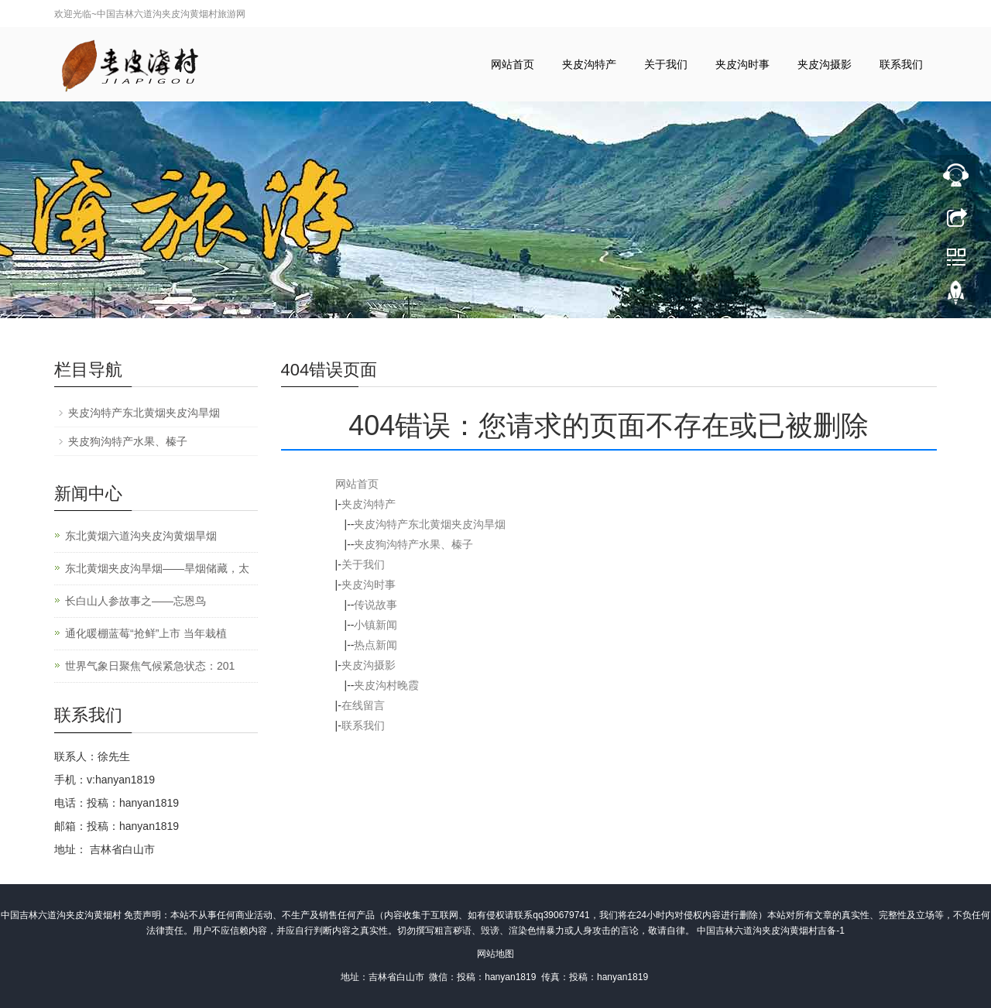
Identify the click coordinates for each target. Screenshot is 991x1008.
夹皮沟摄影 (824, 64)
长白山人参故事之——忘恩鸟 (135, 601)
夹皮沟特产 (589, 64)
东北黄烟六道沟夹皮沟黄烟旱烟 (141, 536)
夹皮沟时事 (742, 64)
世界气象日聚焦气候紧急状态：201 (150, 666)
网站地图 (495, 953)
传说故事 (375, 604)
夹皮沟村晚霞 (386, 685)
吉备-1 (831, 930)
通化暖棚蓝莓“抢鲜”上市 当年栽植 (146, 633)
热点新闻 (375, 645)
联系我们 (901, 64)
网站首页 (512, 64)
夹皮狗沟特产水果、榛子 (413, 544)
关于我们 (666, 64)
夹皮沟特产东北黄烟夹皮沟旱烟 (430, 524)
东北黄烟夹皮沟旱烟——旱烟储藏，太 (157, 568)
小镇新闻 (375, 625)
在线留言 (363, 705)
